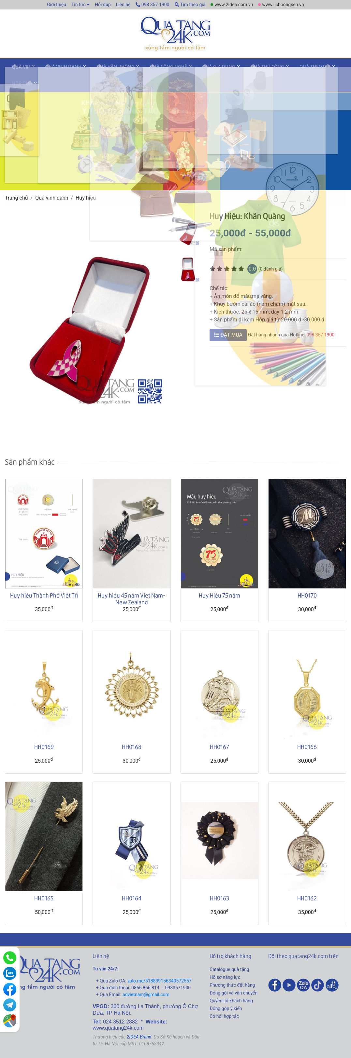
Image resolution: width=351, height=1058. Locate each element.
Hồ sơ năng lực (225, 962)
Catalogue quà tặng (229, 954)
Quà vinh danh (56, 69)
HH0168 (131, 731)
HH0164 (131, 883)
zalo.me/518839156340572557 (159, 965)
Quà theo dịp (285, 69)
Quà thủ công (242, 69)
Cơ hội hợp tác (224, 1001)
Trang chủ (16, 183)
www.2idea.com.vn (233, 4)
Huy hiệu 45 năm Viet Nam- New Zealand (131, 583)
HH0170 (307, 580)
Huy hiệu (86, 183)
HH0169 (44, 731)
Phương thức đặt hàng (232, 970)
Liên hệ (123, 4)
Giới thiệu (56, 4)
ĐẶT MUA (228, 320)
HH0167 (219, 731)
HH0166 (307, 731)
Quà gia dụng (198, 69)
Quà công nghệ (152, 69)
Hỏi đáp (103, 4)
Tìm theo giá (190, 4)
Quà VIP (19, 69)
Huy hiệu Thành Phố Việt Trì (44, 580)
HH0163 (219, 883)
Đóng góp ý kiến (226, 993)
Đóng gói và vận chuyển (233, 977)
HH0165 (43, 883)
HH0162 (307, 883)
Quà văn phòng (104, 69)
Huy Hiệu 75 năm (219, 580)
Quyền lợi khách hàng (231, 985)
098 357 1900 (152, 4)
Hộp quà (322, 69)
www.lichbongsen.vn (283, 4)
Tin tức (78, 4)
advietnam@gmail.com (146, 979)
